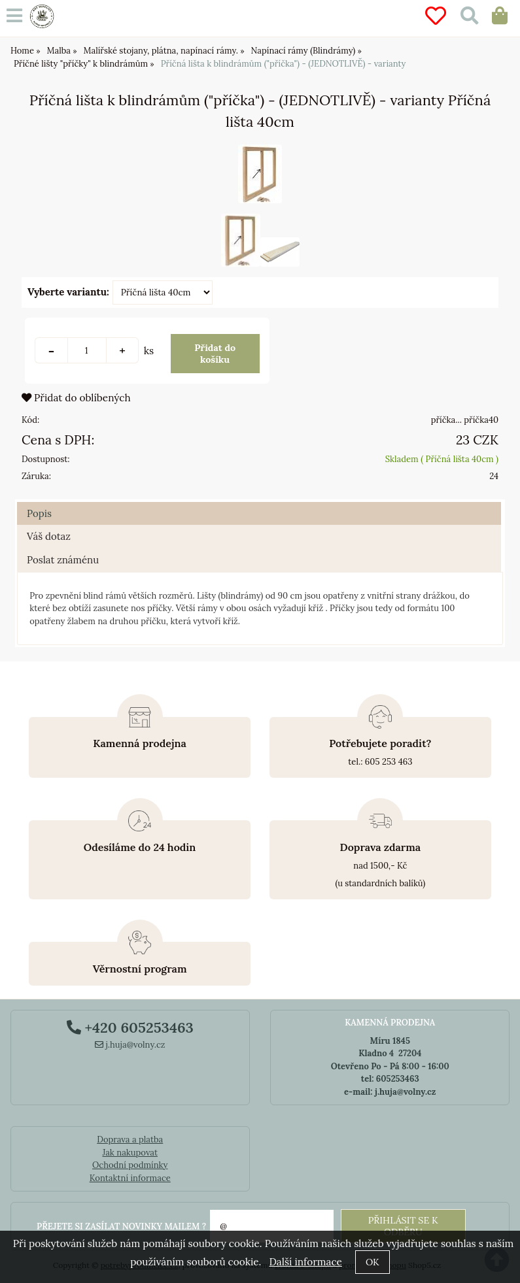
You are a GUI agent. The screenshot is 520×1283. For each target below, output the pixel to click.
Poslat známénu (63, 560)
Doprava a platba (130, 1139)
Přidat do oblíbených (76, 398)
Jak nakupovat (130, 1152)
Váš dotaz (49, 536)
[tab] (259, 502)
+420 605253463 (130, 1027)
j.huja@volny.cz (130, 1044)
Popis (39, 513)
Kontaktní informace (130, 1178)
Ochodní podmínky (129, 1165)
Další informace (305, 1262)
